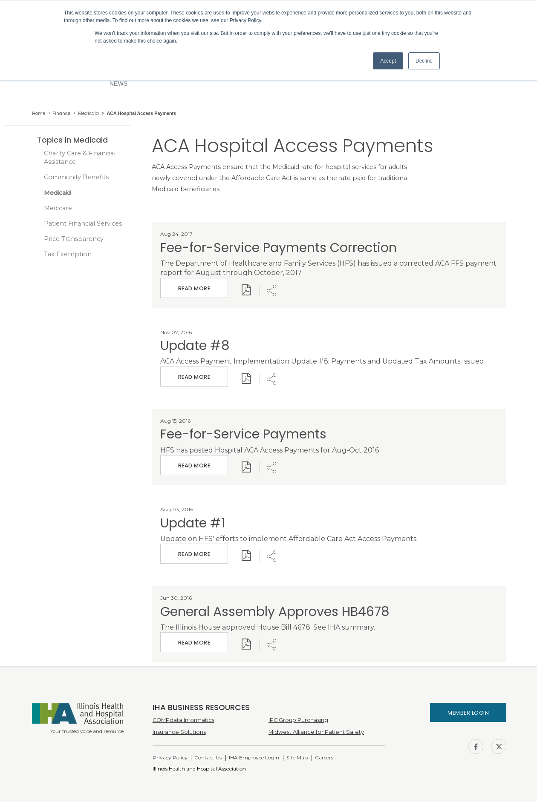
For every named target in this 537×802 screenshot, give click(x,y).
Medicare (58, 208)
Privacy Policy (170, 757)
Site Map (297, 757)
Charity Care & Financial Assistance (79, 157)
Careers (324, 757)
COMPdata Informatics (183, 720)
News (119, 83)
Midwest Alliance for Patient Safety (316, 732)
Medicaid (57, 193)
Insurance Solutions (179, 732)
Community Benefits (76, 177)
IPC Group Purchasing (298, 720)
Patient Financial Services (83, 223)
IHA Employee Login (254, 757)
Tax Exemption (68, 254)
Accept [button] (388, 61)
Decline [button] (424, 61)
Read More (194, 285)
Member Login (468, 712)
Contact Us (208, 757)
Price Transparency (74, 239)
